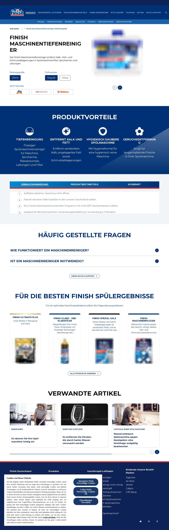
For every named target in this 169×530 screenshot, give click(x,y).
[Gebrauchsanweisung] (35, 185)
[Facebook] (157, 521)
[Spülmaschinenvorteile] (75, 12)
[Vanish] (129, 485)
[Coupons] (130, 12)
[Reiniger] (41, 21)
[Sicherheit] (134, 185)
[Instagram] (149, 521)
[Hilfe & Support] (153, 12)
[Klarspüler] (69, 21)
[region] (53, 500)
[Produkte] (31, 12)
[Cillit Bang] (131, 492)
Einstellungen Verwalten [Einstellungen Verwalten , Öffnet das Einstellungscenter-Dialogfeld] (86, 501)
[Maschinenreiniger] (54, 21)
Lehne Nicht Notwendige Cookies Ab (86, 491)
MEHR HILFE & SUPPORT (83, 276)
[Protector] (92, 21)
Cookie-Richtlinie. (49, 517)
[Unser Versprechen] (98, 12)
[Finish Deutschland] (22, 470)
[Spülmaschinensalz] (106, 21)
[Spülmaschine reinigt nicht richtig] (105, 485)
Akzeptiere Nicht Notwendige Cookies (86, 482)
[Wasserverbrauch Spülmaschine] (104, 499)
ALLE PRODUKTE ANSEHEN (83, 373)
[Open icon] (166, 12)
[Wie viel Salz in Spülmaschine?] (103, 513)
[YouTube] (140, 521)
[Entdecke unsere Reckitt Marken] (142, 470)
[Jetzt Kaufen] (117, 12)
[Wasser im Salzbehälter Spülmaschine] (105, 508)
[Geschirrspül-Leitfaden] (49, 12)
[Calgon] (129, 488)
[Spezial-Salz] (80, 21)
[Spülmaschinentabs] (124, 21)
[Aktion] (140, 12)
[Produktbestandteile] (84, 185)
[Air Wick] (130, 481)
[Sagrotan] (131, 477)
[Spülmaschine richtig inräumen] (104, 492)
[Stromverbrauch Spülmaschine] (103, 503)
